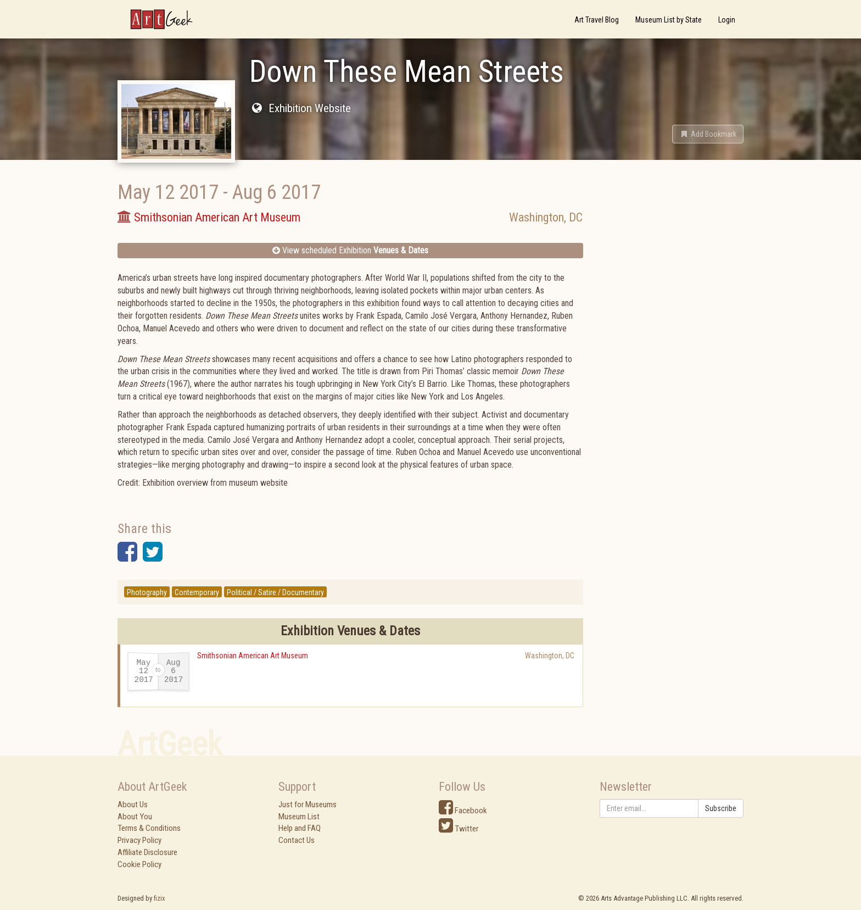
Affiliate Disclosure (147, 852)
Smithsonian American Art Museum (252, 655)
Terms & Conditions (149, 828)
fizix (159, 898)
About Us (133, 804)
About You (135, 817)
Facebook (463, 810)
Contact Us (296, 840)
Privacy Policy (139, 840)
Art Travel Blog (596, 19)
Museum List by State (668, 19)
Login (726, 19)
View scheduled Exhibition (350, 250)
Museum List (299, 817)
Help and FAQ (299, 828)
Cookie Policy (139, 864)
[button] (707, 134)
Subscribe (720, 808)
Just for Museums (307, 804)
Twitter (458, 829)
